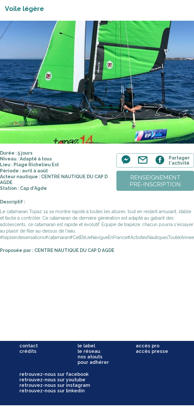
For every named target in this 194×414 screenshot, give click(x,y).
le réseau (89, 351)
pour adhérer (93, 362)
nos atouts (90, 356)
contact (28, 345)
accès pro (147, 345)
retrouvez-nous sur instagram (54, 385)
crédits (28, 351)
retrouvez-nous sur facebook (54, 374)
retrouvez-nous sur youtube (52, 379)
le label (86, 345)
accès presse (152, 351)
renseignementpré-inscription (155, 181)
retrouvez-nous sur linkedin (52, 390)
